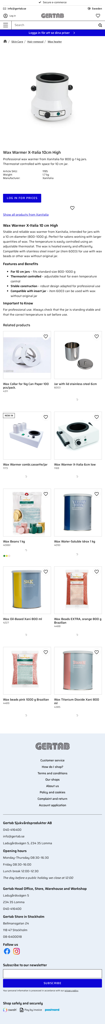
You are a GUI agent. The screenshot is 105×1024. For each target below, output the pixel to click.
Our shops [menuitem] (52, 779)
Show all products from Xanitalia (26, 214)
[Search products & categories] (58, 25)
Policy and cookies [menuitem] (52, 792)
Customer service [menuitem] (52, 760)
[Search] (100, 25)
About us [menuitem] (52, 786)
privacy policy (71, 990)
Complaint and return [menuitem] (52, 798)
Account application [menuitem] (52, 805)
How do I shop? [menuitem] (52, 766)
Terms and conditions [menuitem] (52, 773)
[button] (5, 25)
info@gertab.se (17, 8)
